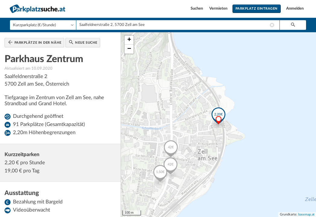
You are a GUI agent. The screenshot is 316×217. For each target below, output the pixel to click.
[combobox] (178, 25)
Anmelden (295, 9)
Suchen (197, 9)
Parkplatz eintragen (256, 8)
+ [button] (129, 40)
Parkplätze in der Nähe (35, 42)
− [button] (129, 49)
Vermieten (218, 9)
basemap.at (306, 214)
